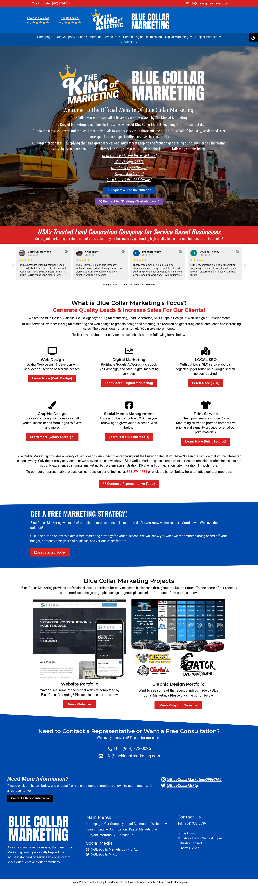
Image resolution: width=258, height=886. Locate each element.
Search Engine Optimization (142, 37)
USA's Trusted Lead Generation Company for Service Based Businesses (129, 231)
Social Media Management (129, 414)
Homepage (44, 37)
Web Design (52, 360)
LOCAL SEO (206, 360)
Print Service (206, 414)
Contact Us (129, 42)
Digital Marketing (178, 37)
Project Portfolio (208, 37)
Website (112, 37)
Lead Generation (90, 37)
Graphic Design (52, 414)
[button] (253, 37)
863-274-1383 (137, 472)
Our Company (65, 37)
